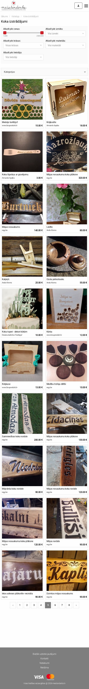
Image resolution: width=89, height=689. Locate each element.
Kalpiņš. (6, 279)
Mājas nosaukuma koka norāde (62, 488)
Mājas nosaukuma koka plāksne (62, 174)
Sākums (4, 16)
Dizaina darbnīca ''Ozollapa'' (12, 335)
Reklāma (44, 667)
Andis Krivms (51, 230)
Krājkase (6, 383)
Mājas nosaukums (11, 226)
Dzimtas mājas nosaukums (60, 593)
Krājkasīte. (51, 122)
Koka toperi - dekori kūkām (14, 331)
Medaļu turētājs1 (10, 122)
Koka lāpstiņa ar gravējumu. (15, 174)
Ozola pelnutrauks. (55, 279)
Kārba (49, 331)
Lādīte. (50, 226)
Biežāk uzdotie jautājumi (44, 653)
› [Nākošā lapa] (76, 605)
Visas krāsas (24, 45)
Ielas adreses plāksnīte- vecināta (17, 593)
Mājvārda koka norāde (12, 488)
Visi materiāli (66, 45)
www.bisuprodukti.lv (9, 125)
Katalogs (15, 16)
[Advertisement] (44, 619)
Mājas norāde (53, 541)
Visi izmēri (66, 33)
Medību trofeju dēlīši (56, 383)
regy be (49, 178)
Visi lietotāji (24, 57)
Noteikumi (44, 663)
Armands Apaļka (53, 125)
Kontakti (44, 658)
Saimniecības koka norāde (14, 436)
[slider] (4, 32)
